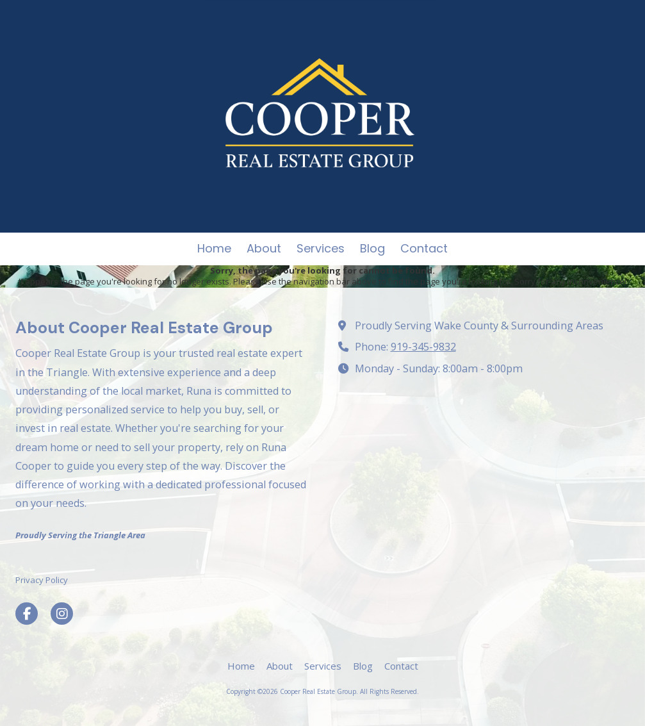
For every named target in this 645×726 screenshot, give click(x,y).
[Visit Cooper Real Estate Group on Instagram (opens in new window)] (62, 613)
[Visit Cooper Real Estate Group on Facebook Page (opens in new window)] (26, 613)
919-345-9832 (423, 347)
